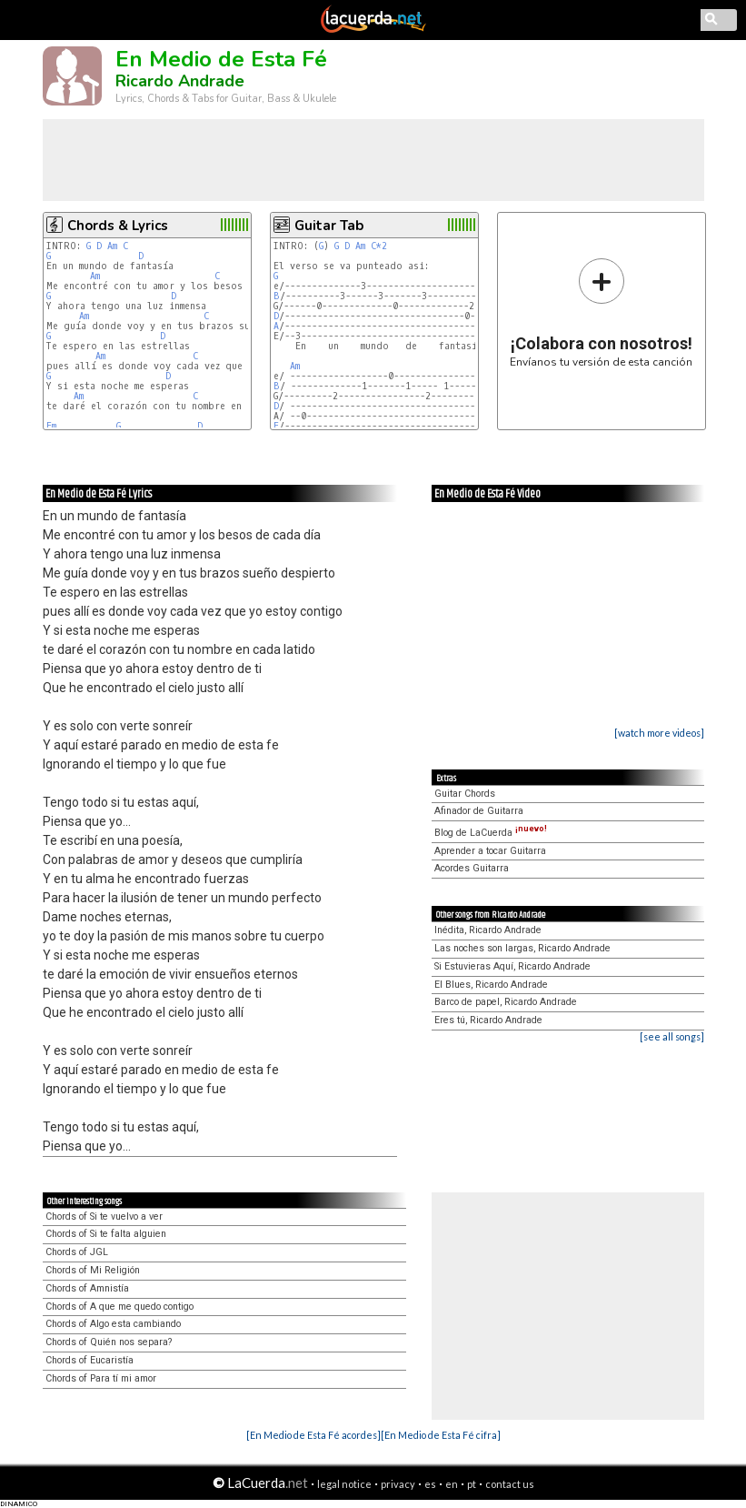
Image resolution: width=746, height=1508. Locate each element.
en (451, 1484)
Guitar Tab (328, 225)
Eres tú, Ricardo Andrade (488, 1020)
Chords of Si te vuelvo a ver (104, 1216)
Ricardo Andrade (179, 81)
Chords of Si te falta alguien (105, 1234)
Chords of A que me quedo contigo (119, 1306)
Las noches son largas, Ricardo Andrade (522, 948)
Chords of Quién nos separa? (108, 1342)
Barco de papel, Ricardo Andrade (505, 1002)
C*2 (379, 246)
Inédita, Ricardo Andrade (488, 930)
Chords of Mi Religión (92, 1270)
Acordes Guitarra (471, 868)
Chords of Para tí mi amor (100, 1378)
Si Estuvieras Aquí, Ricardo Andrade (512, 966)
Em (51, 426)
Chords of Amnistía (87, 1288)
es (430, 1484)
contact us (509, 1484)
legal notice (344, 1484)
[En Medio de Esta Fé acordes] (313, 1435)
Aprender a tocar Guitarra (490, 851)
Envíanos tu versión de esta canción (601, 312)
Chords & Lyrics (117, 225)
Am (112, 246)
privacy (398, 1484)
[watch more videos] (659, 733)
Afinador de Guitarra (478, 811)
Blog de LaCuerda (490, 833)
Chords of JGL (76, 1252)
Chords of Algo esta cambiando (113, 1324)
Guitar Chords (464, 793)
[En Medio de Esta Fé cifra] (441, 1435)
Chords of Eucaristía (89, 1360)
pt (471, 1484)
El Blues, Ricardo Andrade (491, 984)
